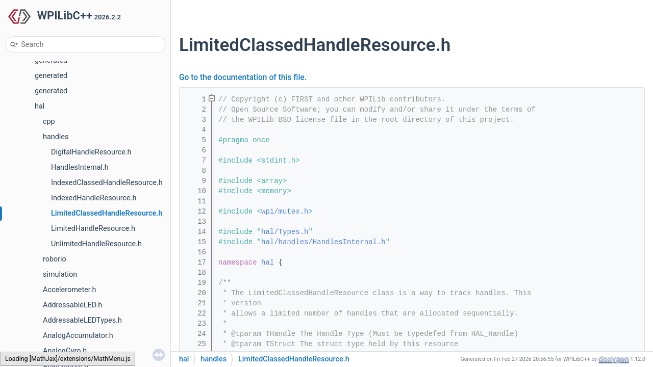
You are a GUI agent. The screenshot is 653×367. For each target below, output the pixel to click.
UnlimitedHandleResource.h (96, 244)
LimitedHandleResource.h (93, 228)
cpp (49, 121)
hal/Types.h (284, 232)
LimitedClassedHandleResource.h (106, 213)
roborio (54, 259)
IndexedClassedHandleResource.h (107, 182)
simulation (60, 274)
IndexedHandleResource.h (93, 198)
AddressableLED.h (72, 305)
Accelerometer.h (69, 289)
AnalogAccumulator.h (78, 335)
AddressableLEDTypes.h (82, 320)
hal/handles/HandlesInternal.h (323, 242)
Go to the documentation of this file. (243, 77)
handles (55, 137)
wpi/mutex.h (284, 211)
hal (39, 106)
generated (51, 75)
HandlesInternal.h (80, 167)
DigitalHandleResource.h (91, 152)
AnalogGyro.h (65, 351)
